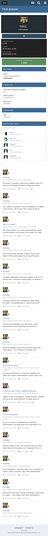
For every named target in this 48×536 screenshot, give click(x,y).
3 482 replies (23, 379)
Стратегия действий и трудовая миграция (19, 391)
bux (11, 150)
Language (19, 528)
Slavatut (12, 144)
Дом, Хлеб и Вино (30, 227)
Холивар (6, 177)
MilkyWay (13, 156)
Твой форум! (10, 9)
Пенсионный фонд (10, 365)
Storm (12, 132)
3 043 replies (23, 189)
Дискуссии (27, 180)
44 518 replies (24, 236)
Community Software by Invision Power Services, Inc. (24, 532)
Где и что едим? (9, 224)
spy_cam (13, 138)
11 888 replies (24, 402)
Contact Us (29, 528)
